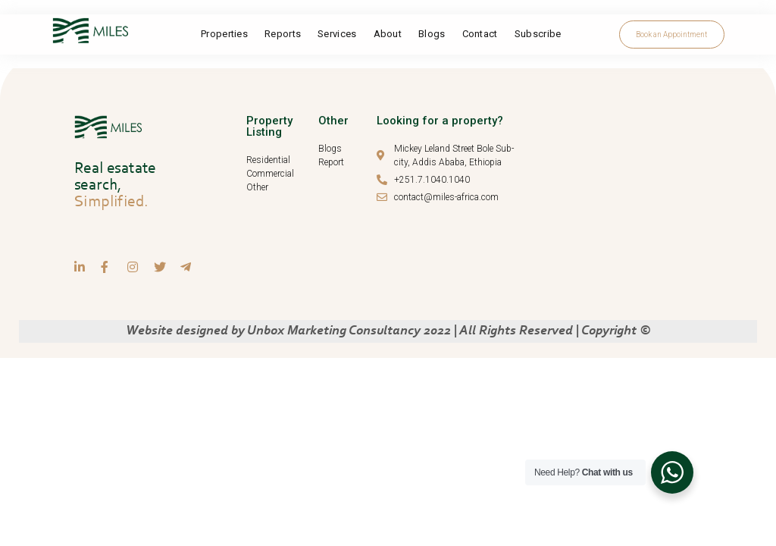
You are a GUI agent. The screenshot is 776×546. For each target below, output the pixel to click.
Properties (224, 33)
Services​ (337, 33)
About (388, 33)
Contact (480, 33)
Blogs (432, 33)
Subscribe (538, 33)
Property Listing (269, 126)
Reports (282, 33)
